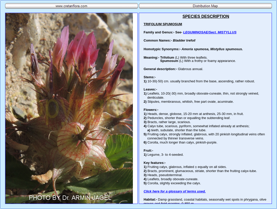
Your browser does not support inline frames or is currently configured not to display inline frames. (205, 108)
